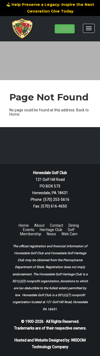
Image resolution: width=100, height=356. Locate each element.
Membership (30, 234)
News (51, 234)
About (39, 225)
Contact (56, 225)
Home (24, 225)
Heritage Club (51, 230)
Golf (71, 230)
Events (28, 230)
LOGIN (64, 28)
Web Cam (69, 234)
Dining (74, 225)
